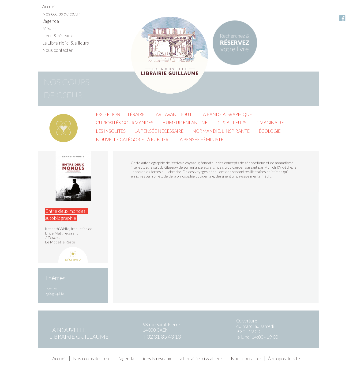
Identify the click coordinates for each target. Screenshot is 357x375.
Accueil (49, 6)
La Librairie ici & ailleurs (65, 42)
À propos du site (284, 358)
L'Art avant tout (173, 114)
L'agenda (50, 21)
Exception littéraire (120, 114)
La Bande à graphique (226, 114)
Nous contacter (57, 50)
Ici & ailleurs (231, 122)
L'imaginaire (270, 122)
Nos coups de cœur (61, 13)
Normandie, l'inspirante (221, 131)
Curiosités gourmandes (124, 122)
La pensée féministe (200, 139)
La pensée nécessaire (159, 131)
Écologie (270, 131)
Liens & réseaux (57, 35)
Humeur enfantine (184, 122)
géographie (55, 293)
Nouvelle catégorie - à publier (132, 139)
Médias (49, 28)
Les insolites (111, 131)
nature (51, 289)
